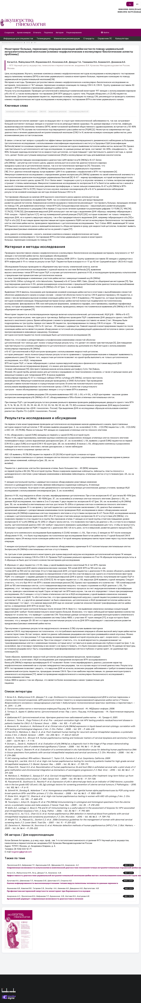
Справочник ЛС (105, 38)
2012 (28, 42)
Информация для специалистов (18, 38)
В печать (37, 32)
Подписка (48, 32)
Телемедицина (43, 38)
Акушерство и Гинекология (12, 42)
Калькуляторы (122, 38)
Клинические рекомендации (67, 38)
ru (130, 4)
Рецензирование (74, 32)
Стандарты (88, 38)
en (137, 4)
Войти (105, 32)
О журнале (9, 32)
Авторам (59, 32)
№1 (35, 42)
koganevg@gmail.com (22, 852)
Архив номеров (24, 32)
